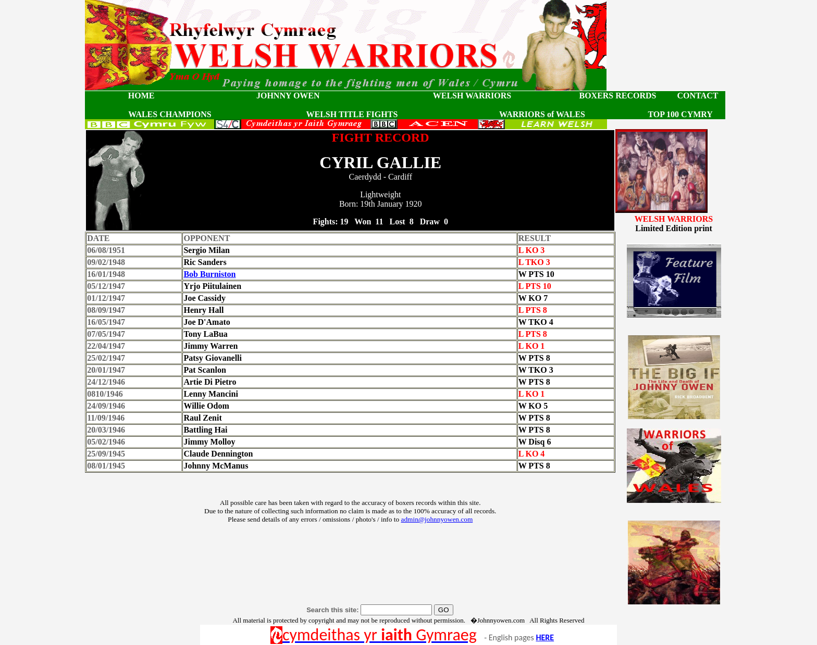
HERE (545, 637)
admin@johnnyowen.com (437, 519)
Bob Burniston (209, 274)
